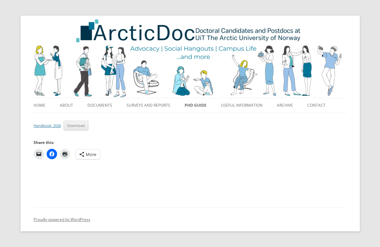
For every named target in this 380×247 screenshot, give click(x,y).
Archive (285, 105)
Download (76, 125)
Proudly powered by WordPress (62, 219)
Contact (316, 105)
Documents (99, 105)
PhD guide (195, 105)
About (66, 105)
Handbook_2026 (47, 125)
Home (39, 105)
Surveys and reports (148, 105)
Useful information (242, 105)
